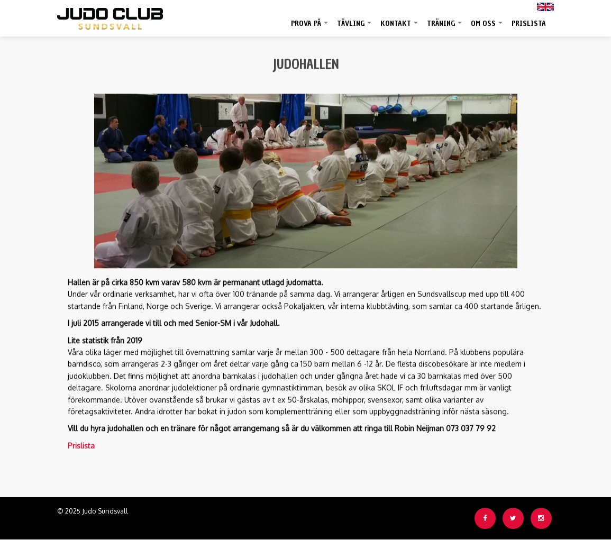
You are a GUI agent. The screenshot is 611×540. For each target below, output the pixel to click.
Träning (445, 27)
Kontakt (399, 27)
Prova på (310, 27)
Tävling (354, 27)
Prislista (529, 24)
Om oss (487, 27)
